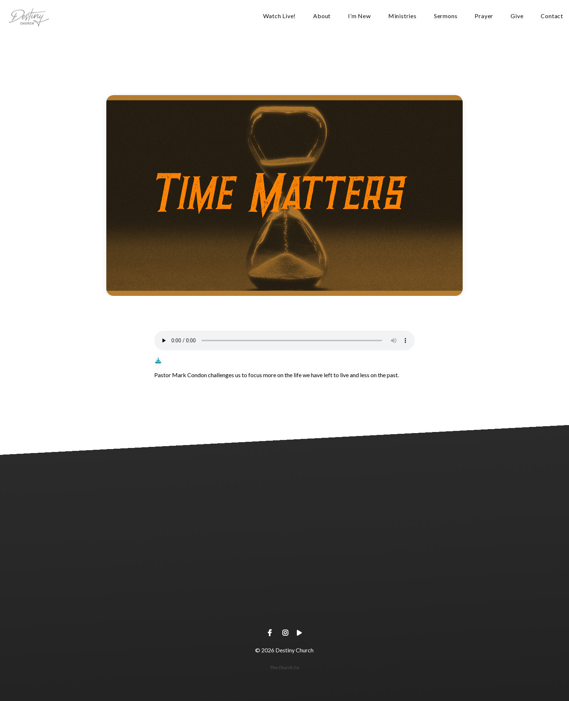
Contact (552, 16)
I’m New (359, 16)
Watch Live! (279, 16)
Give (517, 16)
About (322, 16)
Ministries (402, 16)
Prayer (484, 16)
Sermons (446, 16)
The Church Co (284, 667)
